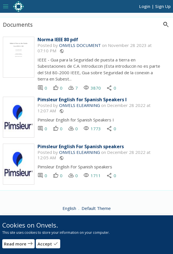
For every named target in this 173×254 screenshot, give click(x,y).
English (69, 208)
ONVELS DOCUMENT (80, 45)
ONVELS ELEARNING (79, 105)
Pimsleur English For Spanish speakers (80, 147)
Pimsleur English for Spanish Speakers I (82, 100)
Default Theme (96, 208)
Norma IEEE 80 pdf (57, 40)
